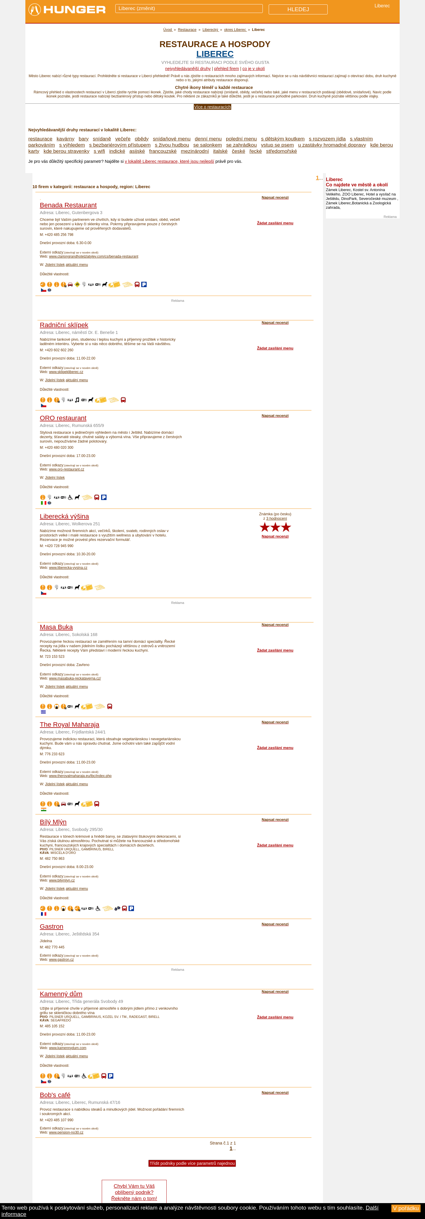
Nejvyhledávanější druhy (188, 68)
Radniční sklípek (64, 325)
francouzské (163, 151)
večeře (123, 139)
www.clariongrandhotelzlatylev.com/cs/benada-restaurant (93, 256)
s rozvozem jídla (327, 139)
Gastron (51, 926)
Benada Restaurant (68, 205)
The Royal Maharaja (69, 724)
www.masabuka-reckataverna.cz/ (75, 678)
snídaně (102, 139)
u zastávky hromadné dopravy (332, 145)
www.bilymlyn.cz (62, 880)
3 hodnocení (276, 518)
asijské (137, 151)
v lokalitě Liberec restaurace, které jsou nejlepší (169, 161)
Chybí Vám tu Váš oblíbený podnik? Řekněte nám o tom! (134, 1192)
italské (220, 151)
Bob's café (55, 1095)
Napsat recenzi (275, 536)
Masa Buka (56, 627)
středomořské (281, 151)
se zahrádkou (241, 145)
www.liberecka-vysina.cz (68, 568)
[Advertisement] (178, 311)
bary (84, 139)
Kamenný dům (61, 994)
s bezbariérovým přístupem (119, 145)
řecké (256, 151)
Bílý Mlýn (53, 822)
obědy (142, 139)
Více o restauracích (212, 107)
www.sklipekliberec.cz (66, 372)
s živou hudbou (172, 145)
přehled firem (226, 68)
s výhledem (72, 145)
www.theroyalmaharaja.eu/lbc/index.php (80, 776)
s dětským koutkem (283, 139)
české (238, 151)
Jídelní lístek (55, 265)
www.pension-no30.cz (66, 1132)
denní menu (208, 139)
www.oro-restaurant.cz (66, 469)
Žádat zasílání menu (275, 223)
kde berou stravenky (66, 151)
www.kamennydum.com (67, 1048)
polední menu (241, 139)
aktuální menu (77, 265)
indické (117, 151)
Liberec (215, 54)
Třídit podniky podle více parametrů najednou (192, 1163)
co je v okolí (253, 68)
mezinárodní (195, 151)
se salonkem (207, 145)
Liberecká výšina (64, 516)
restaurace (40, 139)
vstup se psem (277, 145)
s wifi (99, 151)
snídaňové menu (172, 139)
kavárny (65, 139)
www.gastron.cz (61, 960)
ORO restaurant (63, 418)
